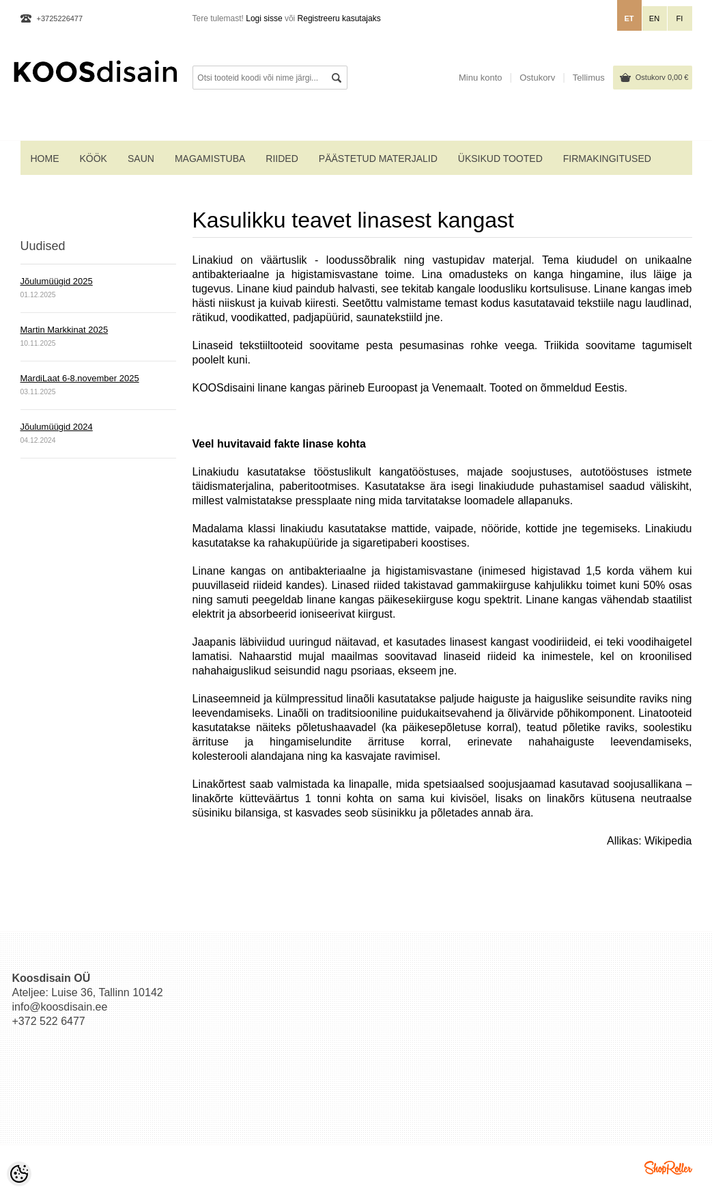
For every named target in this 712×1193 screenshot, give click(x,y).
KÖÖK (93, 158)
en (654, 18)
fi (680, 18)
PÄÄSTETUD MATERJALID (378, 158)
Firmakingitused (607, 158)
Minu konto (480, 77)
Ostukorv (662, 77)
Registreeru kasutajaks (339, 18)
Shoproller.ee (668, 1168)
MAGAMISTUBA (210, 158)
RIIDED (282, 158)
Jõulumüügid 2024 (56, 427)
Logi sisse (264, 18)
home (45, 158)
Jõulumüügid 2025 (56, 281)
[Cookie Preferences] (19, 1174)
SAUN (141, 158)
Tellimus (589, 77)
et (628, 18)
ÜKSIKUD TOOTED (500, 158)
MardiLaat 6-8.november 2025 (79, 378)
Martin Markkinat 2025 (64, 330)
